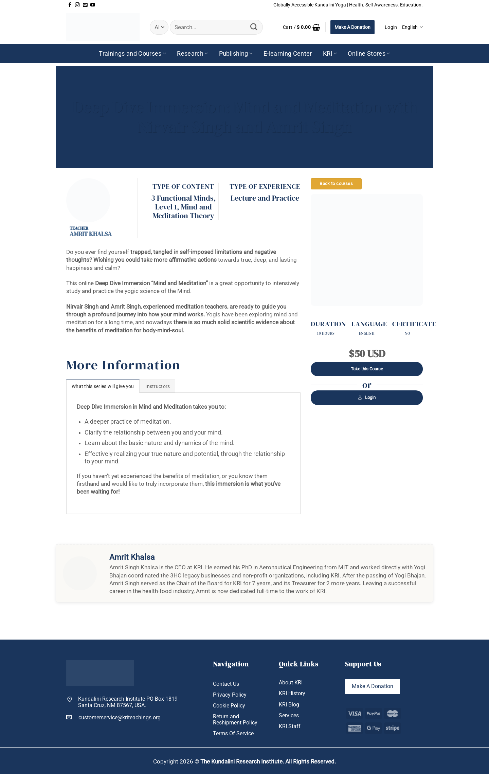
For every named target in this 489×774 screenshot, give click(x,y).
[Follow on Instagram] (77, 5)
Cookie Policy (229, 705)
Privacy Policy (230, 695)
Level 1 (166, 207)
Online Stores (369, 53)
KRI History (292, 693)
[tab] (103, 386)
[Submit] (254, 27)
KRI (330, 53)
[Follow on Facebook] (70, 5)
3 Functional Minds (182, 198)
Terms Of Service (233, 733)
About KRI (291, 682)
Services (289, 715)
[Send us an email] (85, 5)
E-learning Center (288, 53)
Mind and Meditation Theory (183, 211)
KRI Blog (289, 704)
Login (367, 397)
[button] (301, 27)
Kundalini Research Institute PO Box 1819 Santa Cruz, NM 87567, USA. (128, 702)
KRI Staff (290, 726)
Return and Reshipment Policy (235, 719)
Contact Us (226, 684)
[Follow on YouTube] (92, 5)
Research (192, 53)
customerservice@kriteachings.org (113, 717)
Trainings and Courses (132, 53)
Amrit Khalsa (91, 233)
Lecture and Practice (265, 198)
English (412, 27)
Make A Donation (352, 27)
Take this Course (367, 368)
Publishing (236, 53)
